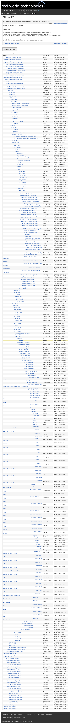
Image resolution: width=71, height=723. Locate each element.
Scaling (35, 535)
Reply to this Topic (9, 49)
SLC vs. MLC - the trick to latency (27, 210)
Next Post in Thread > (60, 43)
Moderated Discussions (60, 23)
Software (33, 10)
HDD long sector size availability (32, 249)
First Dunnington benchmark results (12, 57)
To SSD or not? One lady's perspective (31, 227)
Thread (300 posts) (9, 53)
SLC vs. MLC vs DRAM (17, 120)
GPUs (7, 13)
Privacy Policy (49, 714)
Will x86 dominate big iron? (10, 653)
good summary (38, 436)
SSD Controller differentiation (19, 133)
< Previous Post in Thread (11, 43)
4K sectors (27, 234)
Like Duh (32, 407)
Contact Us (13, 714)
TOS (24, 717)
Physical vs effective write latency (28, 194)
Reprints (20, 714)
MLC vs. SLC (12, 645)
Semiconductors (16, 13)
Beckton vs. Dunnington (10, 704)
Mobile (14, 10)
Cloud (8, 10)
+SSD (7, 81)
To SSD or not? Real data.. (30, 230)
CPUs (3, 13)
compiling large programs (23, 342)
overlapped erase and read (27, 276)
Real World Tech (25, 5)
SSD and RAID (18, 296)
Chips (27, 10)
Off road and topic (13, 693)
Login (3, 10)
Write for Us (41, 714)
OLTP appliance (17, 107)
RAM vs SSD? (19, 151)
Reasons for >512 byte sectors (32, 238)
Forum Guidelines (7, 717)
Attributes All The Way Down (32, 372)
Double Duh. (35, 413)
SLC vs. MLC (11, 90)
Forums (33, 13)
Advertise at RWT (31, 714)
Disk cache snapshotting (23, 157)
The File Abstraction (23, 349)
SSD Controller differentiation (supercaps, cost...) (25, 136)
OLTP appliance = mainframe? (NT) (20, 103)
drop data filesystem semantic (22, 333)
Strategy (26, 13)
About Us (5, 714)
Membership (17, 717)
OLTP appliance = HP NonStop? (20, 105)
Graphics (21, 10)
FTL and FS (18, 335)
